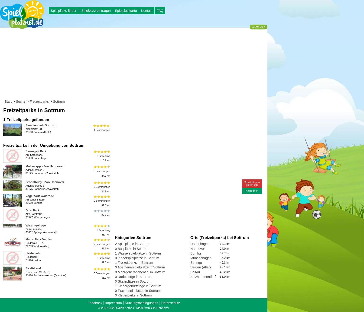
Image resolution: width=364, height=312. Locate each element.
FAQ (160, 11)
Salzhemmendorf (203, 277)
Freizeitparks (39, 101)
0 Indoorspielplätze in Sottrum (137, 258)
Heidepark (33, 253)
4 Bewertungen (101, 127)
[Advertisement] (135, 64)
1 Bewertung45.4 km (101, 230)
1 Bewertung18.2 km (101, 156)
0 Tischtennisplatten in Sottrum (138, 291)
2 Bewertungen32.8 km (101, 201)
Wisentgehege (36, 225)
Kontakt (147, 11)
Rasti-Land (33, 268)
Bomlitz (195, 253)
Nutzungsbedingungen (141, 303)
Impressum (113, 303)
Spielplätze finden (64, 11)
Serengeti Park (36, 151)
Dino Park (32, 210)
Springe (196, 262)
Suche (21, 101)
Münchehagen (200, 258)
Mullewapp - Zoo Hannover (45, 166)
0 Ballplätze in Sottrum (131, 249)
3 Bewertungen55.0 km (101, 273)
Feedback (95, 303)
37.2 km (101, 213)
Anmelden (258, 27)
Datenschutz (170, 303)
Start (8, 101)
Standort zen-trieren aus (252, 183)
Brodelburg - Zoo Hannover (45, 182)
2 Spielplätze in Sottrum (132, 244)
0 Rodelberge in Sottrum (133, 277)
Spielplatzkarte (126, 11)
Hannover (197, 249)
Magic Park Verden (39, 239)
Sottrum (59, 101)
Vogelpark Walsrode (40, 196)
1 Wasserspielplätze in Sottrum (138, 253)
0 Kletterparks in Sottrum (133, 295)
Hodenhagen (199, 244)
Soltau (195, 272)
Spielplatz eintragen (95, 11)
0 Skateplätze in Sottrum (133, 281)
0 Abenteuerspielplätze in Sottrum (140, 267)
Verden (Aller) (200, 267)
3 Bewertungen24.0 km (101, 171)
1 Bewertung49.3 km (101, 258)
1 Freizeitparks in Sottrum (134, 262)
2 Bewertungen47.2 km (101, 244)
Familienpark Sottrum (41, 125)
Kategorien (252, 190)
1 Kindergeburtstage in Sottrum (138, 286)
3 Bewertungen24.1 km (101, 187)
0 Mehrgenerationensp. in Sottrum (140, 272)
